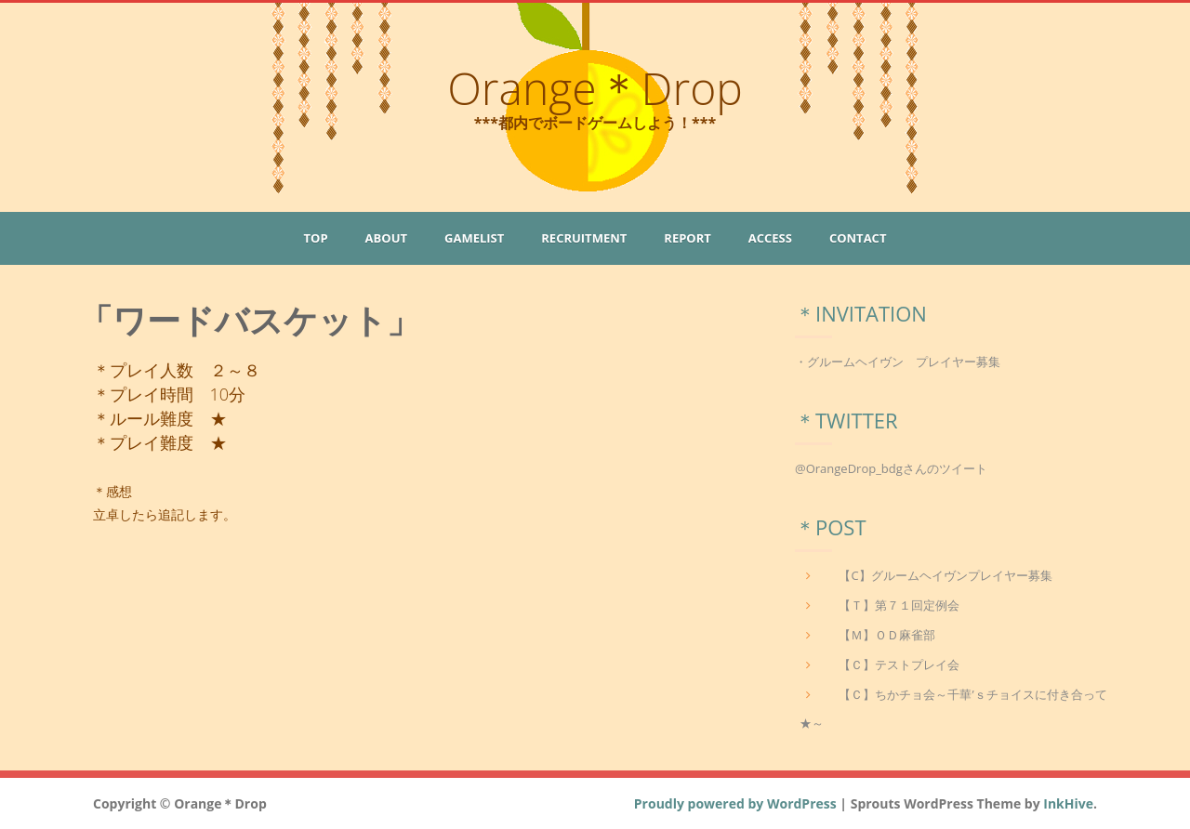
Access (770, 238)
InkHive (1068, 803)
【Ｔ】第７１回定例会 (899, 605)
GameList (474, 238)
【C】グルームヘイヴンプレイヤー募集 (945, 575)
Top (316, 238)
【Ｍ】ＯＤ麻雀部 (887, 634)
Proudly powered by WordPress (735, 803)
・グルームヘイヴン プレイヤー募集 (897, 361)
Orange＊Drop (595, 88)
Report (687, 238)
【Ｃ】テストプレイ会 (899, 664)
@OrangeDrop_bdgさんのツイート (891, 468)
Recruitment (584, 238)
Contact (858, 238)
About (386, 238)
